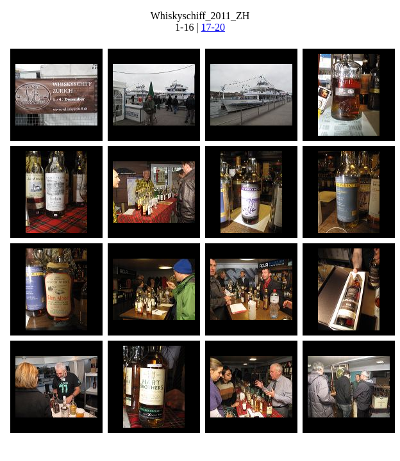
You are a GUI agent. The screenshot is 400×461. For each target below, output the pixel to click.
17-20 (213, 27)
